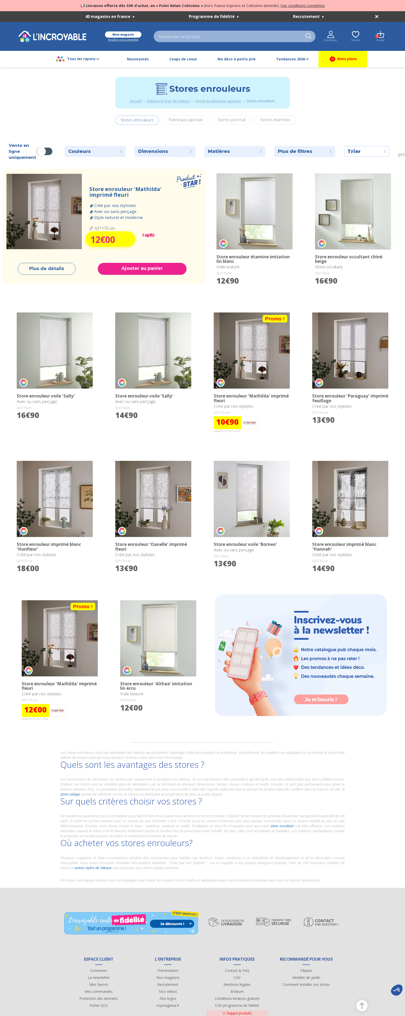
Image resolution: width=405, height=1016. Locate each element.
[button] (397, 990)
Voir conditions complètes (303, 5)
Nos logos (168, 998)
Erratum (237, 991)
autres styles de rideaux (93, 868)
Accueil (135, 101)
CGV (237, 977)
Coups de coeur (183, 59)
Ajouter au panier (142, 268)
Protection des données (98, 998)
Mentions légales (237, 984)
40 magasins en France (110, 16)
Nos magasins (168, 977)
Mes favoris (98, 984)
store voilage (70, 794)
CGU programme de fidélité (237, 1005)
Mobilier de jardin (306, 977)
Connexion (98, 970)
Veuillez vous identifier (123, 39)
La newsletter (99, 977)
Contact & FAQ (237, 970)
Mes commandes (99, 991)
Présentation (168, 970)
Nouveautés (138, 59)
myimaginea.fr (167, 1005)
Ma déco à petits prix (236, 59)
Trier (366, 151)
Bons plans (343, 59)
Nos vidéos (168, 991)
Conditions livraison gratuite (237, 998)
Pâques (306, 970)
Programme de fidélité (214, 16)
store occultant (282, 826)
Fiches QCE (99, 1005)
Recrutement (308, 16)
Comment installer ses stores (306, 984)
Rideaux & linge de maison (168, 101)
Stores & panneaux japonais (218, 101)
